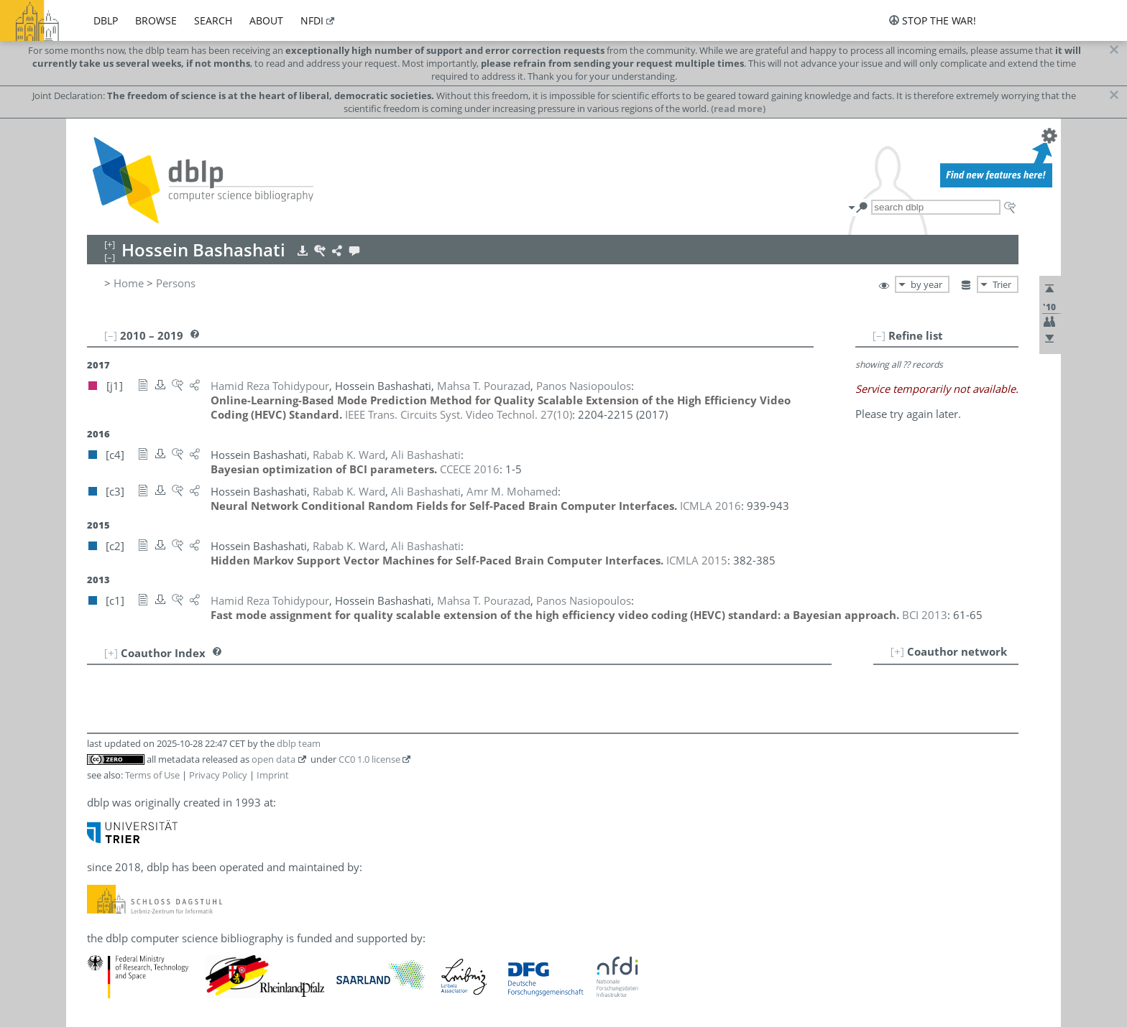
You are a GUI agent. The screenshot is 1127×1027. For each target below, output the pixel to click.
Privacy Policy (218, 774)
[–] (879, 335)
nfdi (311, 20)
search (213, 20)
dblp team (299, 743)
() (458, 414)
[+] (897, 651)
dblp (105, 20)
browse (156, 20)
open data (273, 759)
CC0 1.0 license (369, 759)
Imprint (273, 774)
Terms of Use (152, 774)
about (266, 20)
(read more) (738, 108)
